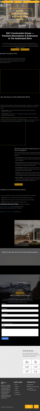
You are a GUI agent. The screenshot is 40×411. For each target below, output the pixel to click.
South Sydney (27, 367)
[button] (38, 5)
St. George (35, 371)
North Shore (27, 371)
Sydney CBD (35, 361)
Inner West (36, 367)
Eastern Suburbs (27, 361)
